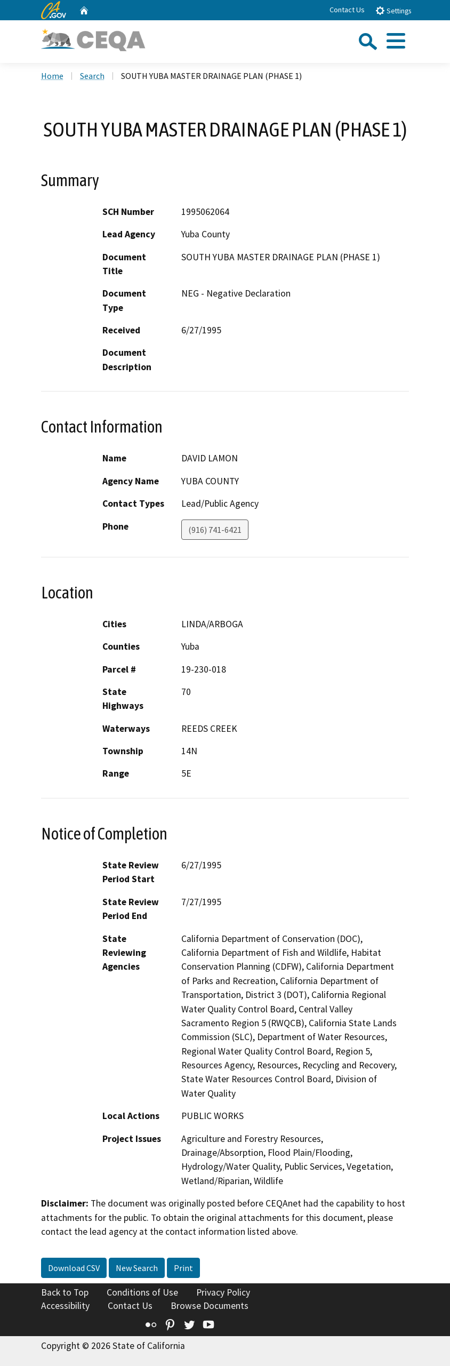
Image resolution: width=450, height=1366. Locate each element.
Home (52, 75)
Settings (393, 10)
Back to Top (65, 1292)
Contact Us (347, 9)
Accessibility (65, 1306)
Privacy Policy (223, 1292)
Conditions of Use (142, 1292)
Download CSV (74, 1268)
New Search (137, 1268)
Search (92, 75)
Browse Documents (209, 1306)
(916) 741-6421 (215, 529)
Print (183, 1268)
